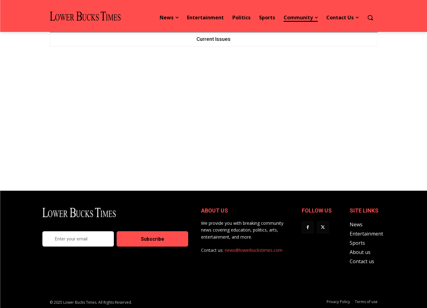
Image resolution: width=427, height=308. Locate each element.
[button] (370, 17)
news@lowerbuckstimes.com (253, 250)
